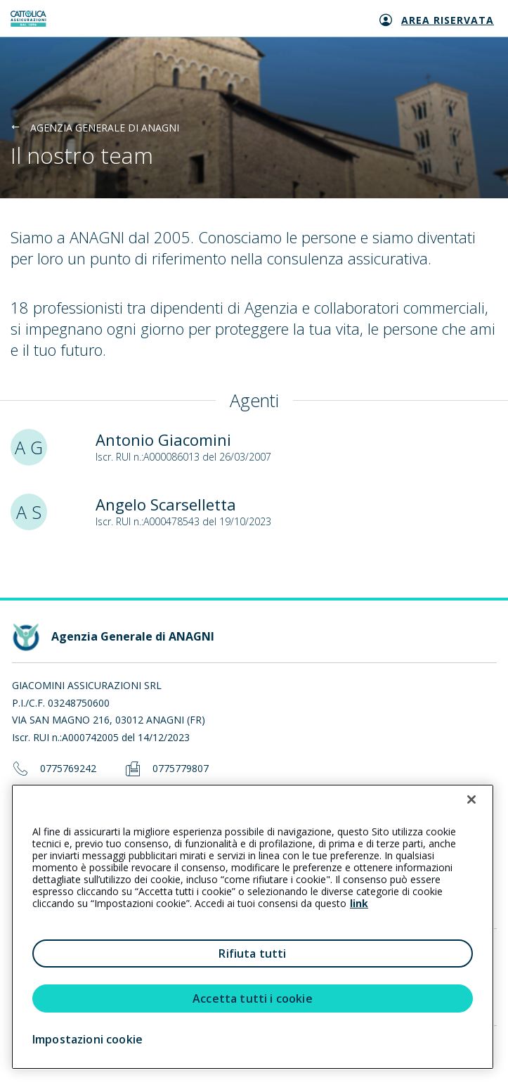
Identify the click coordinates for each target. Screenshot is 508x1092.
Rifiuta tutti (252, 953)
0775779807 (180, 769)
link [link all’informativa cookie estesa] (359, 903)
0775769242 (68, 769)
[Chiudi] (471, 799)
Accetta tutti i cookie (253, 998)
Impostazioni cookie (87, 1039)
